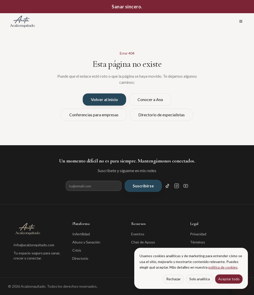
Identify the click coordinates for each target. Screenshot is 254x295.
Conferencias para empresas (93, 114)
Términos (197, 242)
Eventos (137, 234)
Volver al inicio (104, 99)
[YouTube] (185, 185)
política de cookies (223, 267)
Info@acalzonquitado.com (33, 245)
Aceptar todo (229, 279)
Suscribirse (143, 185)
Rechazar (173, 279)
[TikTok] (167, 185)
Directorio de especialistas (161, 114)
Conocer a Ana (150, 99)
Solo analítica (199, 279)
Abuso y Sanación (86, 242)
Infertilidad (81, 234)
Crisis (76, 250)
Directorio (80, 258)
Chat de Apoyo (143, 242)
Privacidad (198, 234)
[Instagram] (176, 185)
